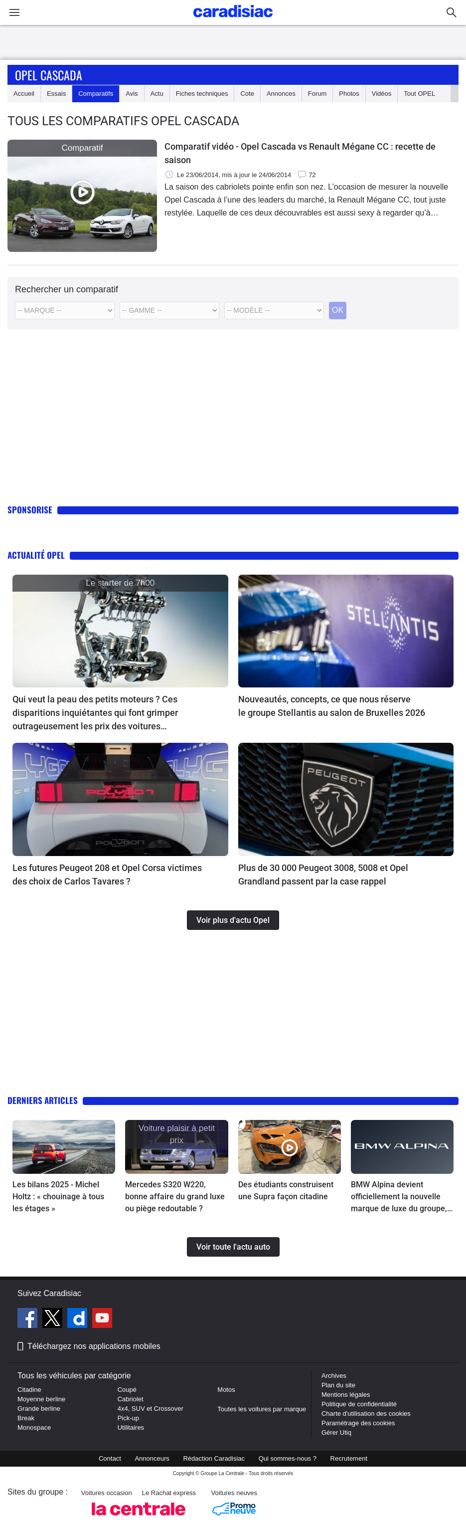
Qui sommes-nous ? (287, 1458)
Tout (419, 93)
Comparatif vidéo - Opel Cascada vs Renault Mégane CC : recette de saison (300, 153)
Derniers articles (42, 1100)
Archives (333, 1375)
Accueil (23, 93)
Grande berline (38, 1408)
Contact (110, 1458)
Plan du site (338, 1385)
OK (337, 310)
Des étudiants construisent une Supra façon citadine (285, 1190)
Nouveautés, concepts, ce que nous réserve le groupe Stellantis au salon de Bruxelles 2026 (331, 706)
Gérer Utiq (336, 1432)
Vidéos (382, 93)
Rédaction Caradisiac (214, 1458)
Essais (56, 93)
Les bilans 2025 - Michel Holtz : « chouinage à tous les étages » (58, 1196)
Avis (132, 93)
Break (25, 1418)
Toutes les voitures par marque (261, 1409)
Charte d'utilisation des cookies (366, 1413)
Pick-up (128, 1418)
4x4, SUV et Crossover (150, 1408)
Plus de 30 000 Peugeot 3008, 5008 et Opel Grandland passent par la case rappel (323, 874)
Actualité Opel (36, 555)
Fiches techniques (202, 93)
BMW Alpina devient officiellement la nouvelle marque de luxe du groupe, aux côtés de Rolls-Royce (399, 1197)
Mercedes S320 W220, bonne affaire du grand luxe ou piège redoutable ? (175, 1196)
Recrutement (348, 1458)
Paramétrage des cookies (358, 1423)
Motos (226, 1389)
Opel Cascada (48, 75)
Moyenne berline (41, 1399)
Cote (247, 93)
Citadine (29, 1389)
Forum (317, 93)
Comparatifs (95, 93)
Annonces (281, 93)
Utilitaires (131, 1427)
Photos (349, 93)
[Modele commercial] (274, 310)
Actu (157, 93)
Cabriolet (131, 1399)
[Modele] (169, 310)
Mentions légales (345, 1394)
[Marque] (65, 310)
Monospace (34, 1427)
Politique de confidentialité (359, 1404)
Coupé (127, 1389)
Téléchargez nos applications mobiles (93, 1346)
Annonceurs (152, 1458)
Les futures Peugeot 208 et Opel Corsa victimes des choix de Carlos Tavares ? (107, 874)
